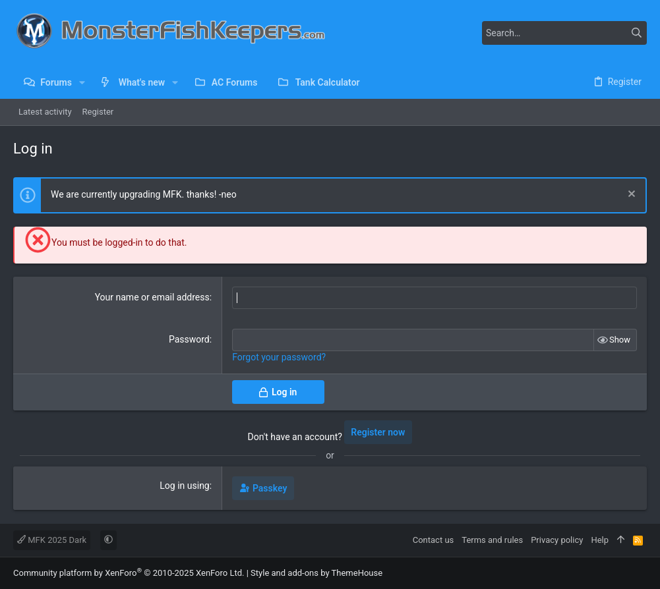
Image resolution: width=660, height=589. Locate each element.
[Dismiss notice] (630, 195)
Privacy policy (557, 540)
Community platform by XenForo (128, 573)
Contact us (433, 540)
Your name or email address (152, 297)
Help (600, 540)
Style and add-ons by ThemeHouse (316, 573)
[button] (82, 82)
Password (189, 339)
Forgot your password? (279, 357)
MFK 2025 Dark (51, 540)
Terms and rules (492, 540)
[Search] (564, 33)
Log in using (184, 485)
